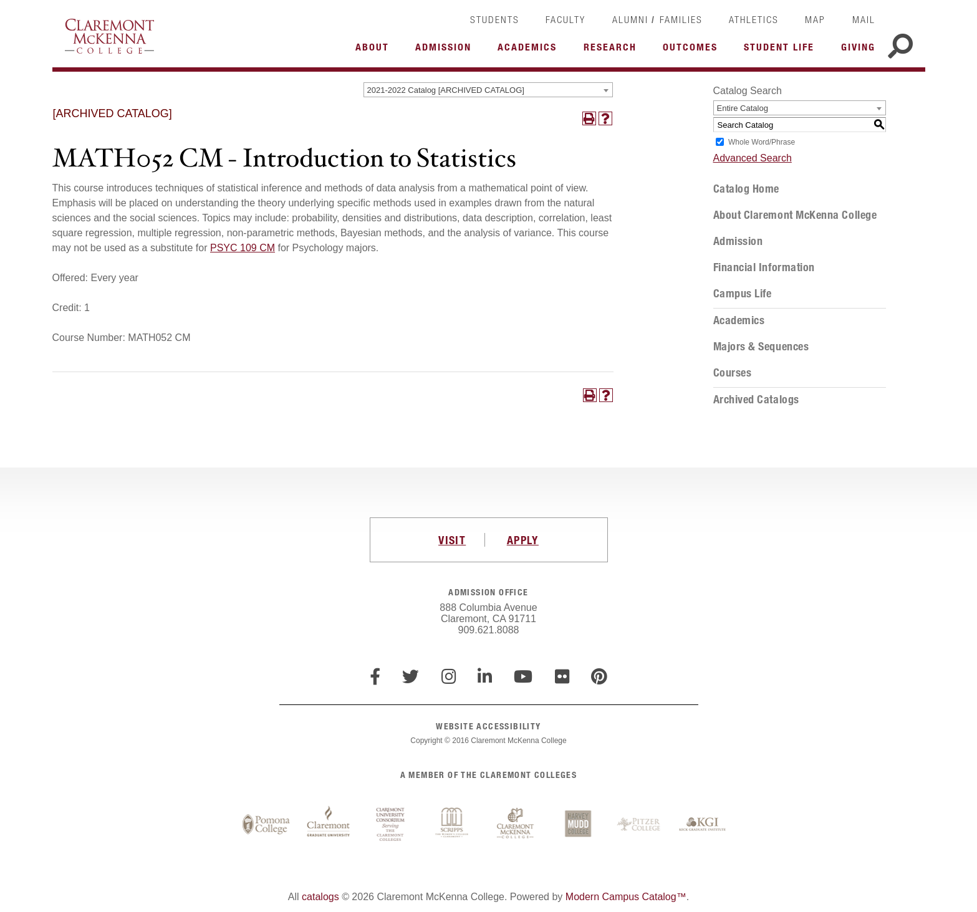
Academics (739, 320)
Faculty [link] (565, 19)
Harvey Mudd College (578, 825)
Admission (738, 241)
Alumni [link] (630, 19)
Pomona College (266, 825)
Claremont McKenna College (109, 36)
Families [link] (681, 19)
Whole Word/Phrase (761, 142)
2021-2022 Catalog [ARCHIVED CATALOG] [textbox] (445, 90)
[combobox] (488, 89)
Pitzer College (640, 825)
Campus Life (742, 293)
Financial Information (764, 267)
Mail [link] (863, 19)
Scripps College (453, 825)
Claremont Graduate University (328, 825)
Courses (732, 373)
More (375, 50)
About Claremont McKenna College (795, 215)
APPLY (523, 540)
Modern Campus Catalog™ (626, 896)
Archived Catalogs (756, 399)
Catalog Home (746, 189)
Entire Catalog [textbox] (742, 108)
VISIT (452, 540)
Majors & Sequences (761, 346)
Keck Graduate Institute (702, 825)
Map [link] (815, 19)
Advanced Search (752, 158)
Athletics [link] (754, 19)
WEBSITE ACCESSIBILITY (488, 726)
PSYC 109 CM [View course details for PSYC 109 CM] (242, 247)
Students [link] (494, 19)
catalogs (320, 896)
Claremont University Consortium (391, 825)
